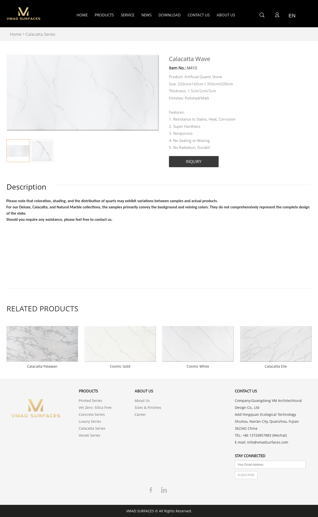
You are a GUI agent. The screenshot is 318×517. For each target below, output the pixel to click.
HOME (82, 14)
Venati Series (89, 435)
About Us (142, 400)
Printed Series (90, 400)
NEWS (146, 14)
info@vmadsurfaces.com (267, 442)
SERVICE (127, 14)
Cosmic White (198, 366)
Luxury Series (90, 421)
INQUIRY (193, 161)
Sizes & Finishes (148, 407)
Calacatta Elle (276, 366)
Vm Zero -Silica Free (95, 407)
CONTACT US (199, 14)
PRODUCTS (104, 14)
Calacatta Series (40, 34)
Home (15, 34)
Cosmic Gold (120, 366)
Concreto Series (92, 414)
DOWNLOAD (170, 14)
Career (140, 414)
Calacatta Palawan (42, 366)
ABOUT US (226, 14)
